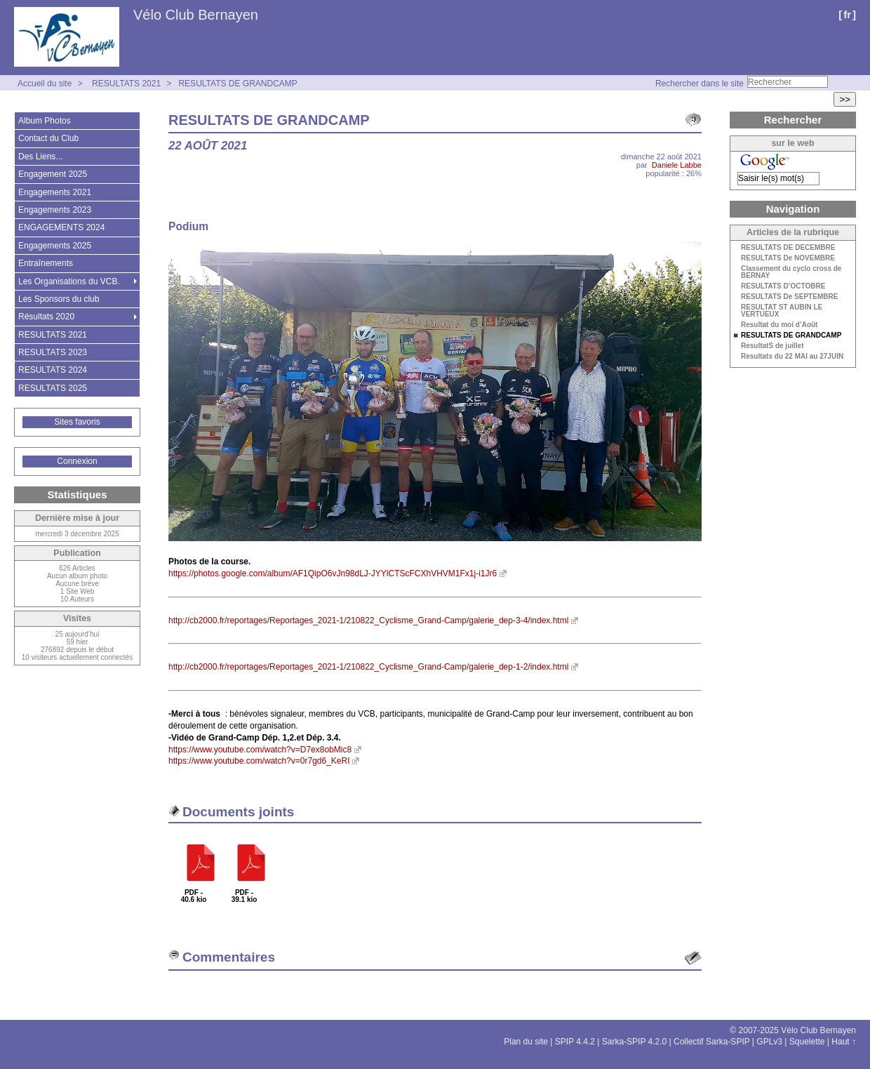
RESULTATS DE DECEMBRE (788, 247)
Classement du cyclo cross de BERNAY (791, 272)
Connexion (77, 461)
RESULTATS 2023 (52, 352)
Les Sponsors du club (58, 299)
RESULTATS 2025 (52, 388)
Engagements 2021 (54, 192)
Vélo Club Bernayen (195, 14)
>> (844, 99)
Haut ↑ (843, 1042)
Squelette (807, 1042)
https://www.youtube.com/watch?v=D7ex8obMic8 (260, 750)
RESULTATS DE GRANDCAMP (237, 83)
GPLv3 (769, 1042)
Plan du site (526, 1042)
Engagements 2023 (54, 210)
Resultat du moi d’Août (779, 324)
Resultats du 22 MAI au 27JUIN (792, 356)
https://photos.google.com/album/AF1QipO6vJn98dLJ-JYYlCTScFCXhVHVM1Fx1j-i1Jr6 (332, 573)
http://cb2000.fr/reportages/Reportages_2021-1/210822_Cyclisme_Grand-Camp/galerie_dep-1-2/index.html (368, 667)
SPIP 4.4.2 (575, 1042)
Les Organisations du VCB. (69, 281)
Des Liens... (40, 156)
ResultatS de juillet (772, 346)
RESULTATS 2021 (126, 83)
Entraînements (45, 263)
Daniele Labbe (677, 165)
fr (847, 14)
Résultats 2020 (46, 316)
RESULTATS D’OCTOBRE (783, 286)
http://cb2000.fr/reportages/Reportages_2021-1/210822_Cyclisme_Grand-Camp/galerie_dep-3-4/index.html (368, 620)
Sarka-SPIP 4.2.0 (634, 1042)
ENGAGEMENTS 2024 (61, 227)
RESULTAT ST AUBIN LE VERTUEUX (781, 311)
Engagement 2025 (52, 174)
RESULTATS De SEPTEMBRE (789, 296)
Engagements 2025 (54, 246)
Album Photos (44, 121)
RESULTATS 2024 (52, 370)
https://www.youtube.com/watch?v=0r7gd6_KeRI (258, 761)
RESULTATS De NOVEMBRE (788, 258)
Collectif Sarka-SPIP (712, 1042)
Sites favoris (77, 422)
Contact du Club (48, 138)
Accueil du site (45, 83)
